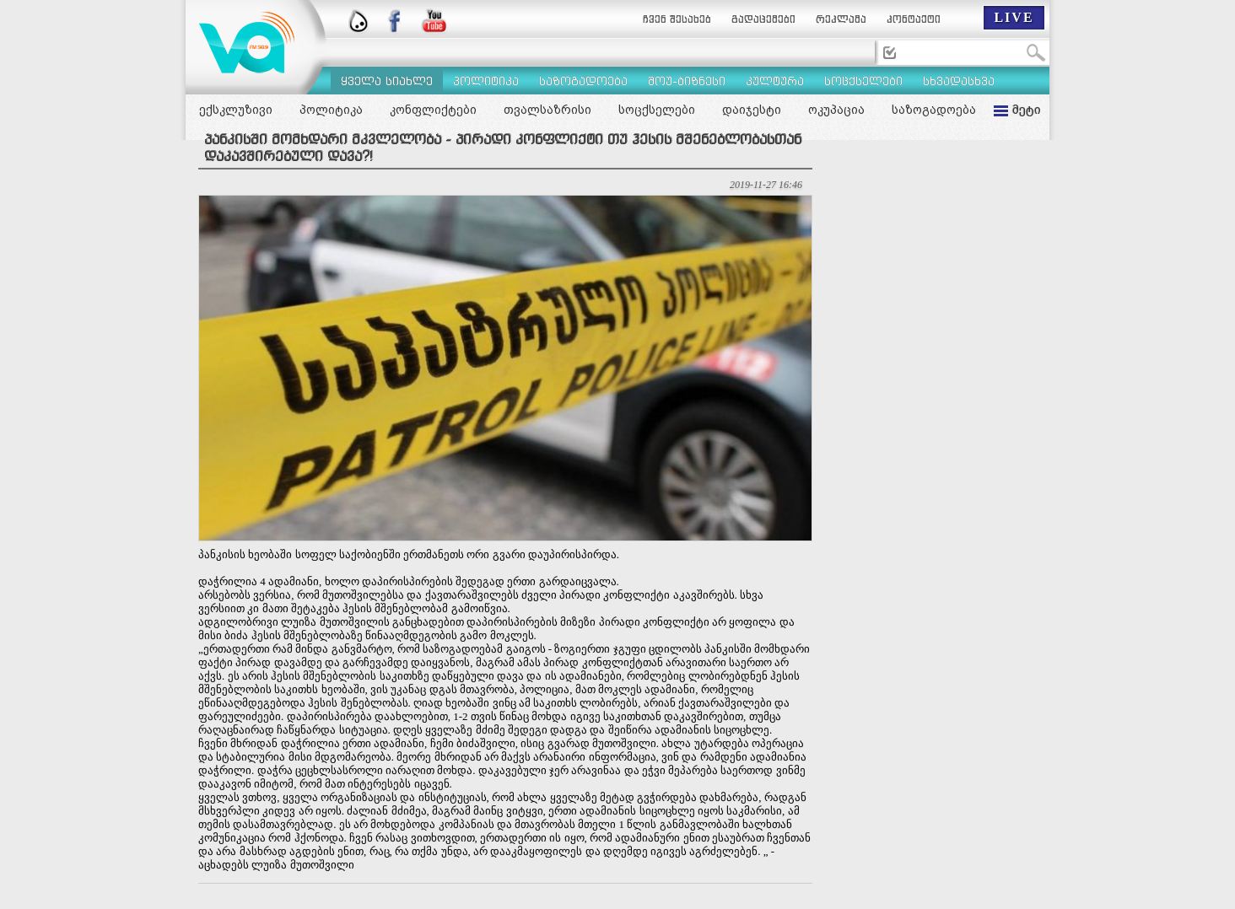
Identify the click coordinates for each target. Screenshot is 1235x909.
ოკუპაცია (836, 109)
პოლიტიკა (331, 109)
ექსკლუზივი (235, 109)
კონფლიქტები (433, 109)
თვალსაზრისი (547, 109)
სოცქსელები (656, 109)
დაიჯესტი (751, 109)
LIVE (1013, 17)
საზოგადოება (934, 109)
